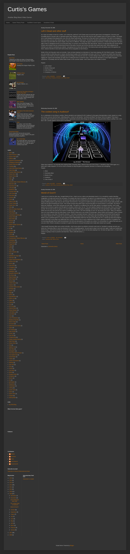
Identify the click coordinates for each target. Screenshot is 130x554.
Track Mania (12, 213)
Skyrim (11, 226)
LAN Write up (12, 312)
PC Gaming (12, 329)
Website (11, 362)
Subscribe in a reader (28, 479)
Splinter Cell (12, 347)
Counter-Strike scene (14, 286)
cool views (11, 370)
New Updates (20, 101)
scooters (11, 230)
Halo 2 (10, 250)
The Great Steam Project (15, 353)
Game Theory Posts (18, 22)
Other (10, 207)
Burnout (11, 281)
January (13, 530)
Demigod (11, 288)
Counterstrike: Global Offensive (17, 238)
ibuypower (11, 384)
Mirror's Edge (12, 321)
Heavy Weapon (13, 310)
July (12, 516)
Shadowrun (12, 189)
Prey (10, 253)
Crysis (10, 199)
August (13, 514)
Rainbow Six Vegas (14, 255)
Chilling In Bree (21, 73)
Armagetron (12, 267)
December (13, 495)
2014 (10, 480)
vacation (11, 232)
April (12, 523)
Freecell (11, 302)
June (12, 518)
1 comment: (59, 76)
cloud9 (10, 368)
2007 (10, 532)
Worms (11, 263)
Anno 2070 (12, 265)
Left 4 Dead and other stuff (53, 31)
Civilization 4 (12, 236)
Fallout (11, 300)
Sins (10, 345)
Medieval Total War (14, 320)
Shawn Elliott (12, 343)
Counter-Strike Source (14, 172)
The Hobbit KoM (13, 355)
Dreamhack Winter (14, 131)
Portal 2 (11, 333)
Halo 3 (10, 178)
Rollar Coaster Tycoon (14, 224)
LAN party (11, 187)
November (13, 498)
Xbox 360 (11, 364)
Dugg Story (12, 244)
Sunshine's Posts (49, 22)
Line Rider (11, 314)
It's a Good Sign (21, 139)
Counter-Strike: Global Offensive (17, 182)
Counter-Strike (12, 191)
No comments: (59, 237)
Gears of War (12, 156)
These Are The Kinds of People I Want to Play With (25, 92)
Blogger (72, 545)
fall (10, 228)
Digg (10, 292)
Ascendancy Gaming (14, 215)
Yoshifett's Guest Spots (34, 22)
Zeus (10, 366)
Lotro (10, 180)
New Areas (19, 64)
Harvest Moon (12, 308)
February (13, 527)
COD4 (10, 234)
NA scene (11, 323)
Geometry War (59, 185)
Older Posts (119, 243)
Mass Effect (12, 218)
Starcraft (11, 211)
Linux (10, 316)
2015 (10, 478)
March (12, 525)
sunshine (11, 197)
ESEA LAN (12, 298)
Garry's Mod (12, 217)
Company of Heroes (56, 77)
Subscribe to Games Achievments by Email (19, 471)
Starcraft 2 (11, 257)
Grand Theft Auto (13, 164)
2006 (10, 535)
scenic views (12, 389)
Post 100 (11, 335)
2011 (10, 487)
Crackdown (12, 240)
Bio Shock (11, 275)
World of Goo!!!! (48, 193)
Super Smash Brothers (15, 259)
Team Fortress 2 (13, 154)
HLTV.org (11, 306)
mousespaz (12, 386)
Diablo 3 (11, 290)
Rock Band (12, 195)
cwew (12, 459)
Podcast (11, 220)
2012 (10, 484)
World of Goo (66, 185)
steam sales (12, 393)
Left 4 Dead (63, 77)
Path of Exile (12, 331)
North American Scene (15, 325)
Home (8, 22)
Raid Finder (12, 341)
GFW (10, 248)
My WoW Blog (12, 404)
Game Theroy (12, 176)
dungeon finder (13, 374)
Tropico (11, 358)
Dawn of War (12, 201)
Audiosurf (47, 185)
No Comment (20, 82)
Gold (18, 122)
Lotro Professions (13, 318)
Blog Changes (12, 277)
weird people (12, 397)
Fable (10, 246)
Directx (11, 294)
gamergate (12, 382)
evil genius (12, 376)
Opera (10, 327)
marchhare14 (14, 461)
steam (10, 391)
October (13, 509)
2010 (10, 489)
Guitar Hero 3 (12, 174)
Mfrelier (13, 454)
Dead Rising (12, 242)
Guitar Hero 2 (12, 205)
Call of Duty (48, 77)
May (12, 521)
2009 (10, 491)
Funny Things (12, 203)
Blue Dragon (12, 279)
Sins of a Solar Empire (14, 209)
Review (11, 222)
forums (11, 378)
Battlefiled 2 (12, 271)
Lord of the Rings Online (15, 168)
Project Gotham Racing (15, 339)
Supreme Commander (14, 160)
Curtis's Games (27, 9)
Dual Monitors (12, 296)
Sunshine (13, 456)
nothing (11, 387)
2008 (10, 493)
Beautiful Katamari (13, 273)
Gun (10, 304)
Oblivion (11, 158)
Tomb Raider (12, 356)
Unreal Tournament (14, 360)
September (14, 512)
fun (10, 380)
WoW (68, 77)
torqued (11, 395)
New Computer (13, 252)
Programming (12, 337)
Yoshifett (11, 166)
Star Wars (11, 349)
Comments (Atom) (52, 246)
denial (10, 372)
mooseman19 (14, 464)
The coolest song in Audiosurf (55, 112)
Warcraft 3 (11, 183)
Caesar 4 (11, 285)
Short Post (11, 58)
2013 (10, 482)
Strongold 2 (12, 351)
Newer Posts (45, 243)
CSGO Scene (12, 283)
